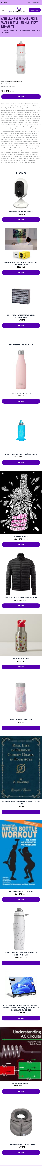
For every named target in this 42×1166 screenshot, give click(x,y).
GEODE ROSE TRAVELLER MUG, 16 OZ (21, 720)
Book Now (34, 10)
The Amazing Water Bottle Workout (21, 891)
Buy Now (21, 96)
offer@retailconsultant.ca (34, 2)
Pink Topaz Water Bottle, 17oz (21, 393)
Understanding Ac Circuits (21, 1083)
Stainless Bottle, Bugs (21, 659)
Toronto (5, 2)
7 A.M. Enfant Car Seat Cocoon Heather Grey (21, 1144)
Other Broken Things (21, 536)
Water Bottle (18, 81)
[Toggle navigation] (3, 9)
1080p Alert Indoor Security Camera (21, 211)
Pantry (11, 81)
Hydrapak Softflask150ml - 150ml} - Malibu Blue (21, 454)
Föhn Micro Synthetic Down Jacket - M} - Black (21, 597)
